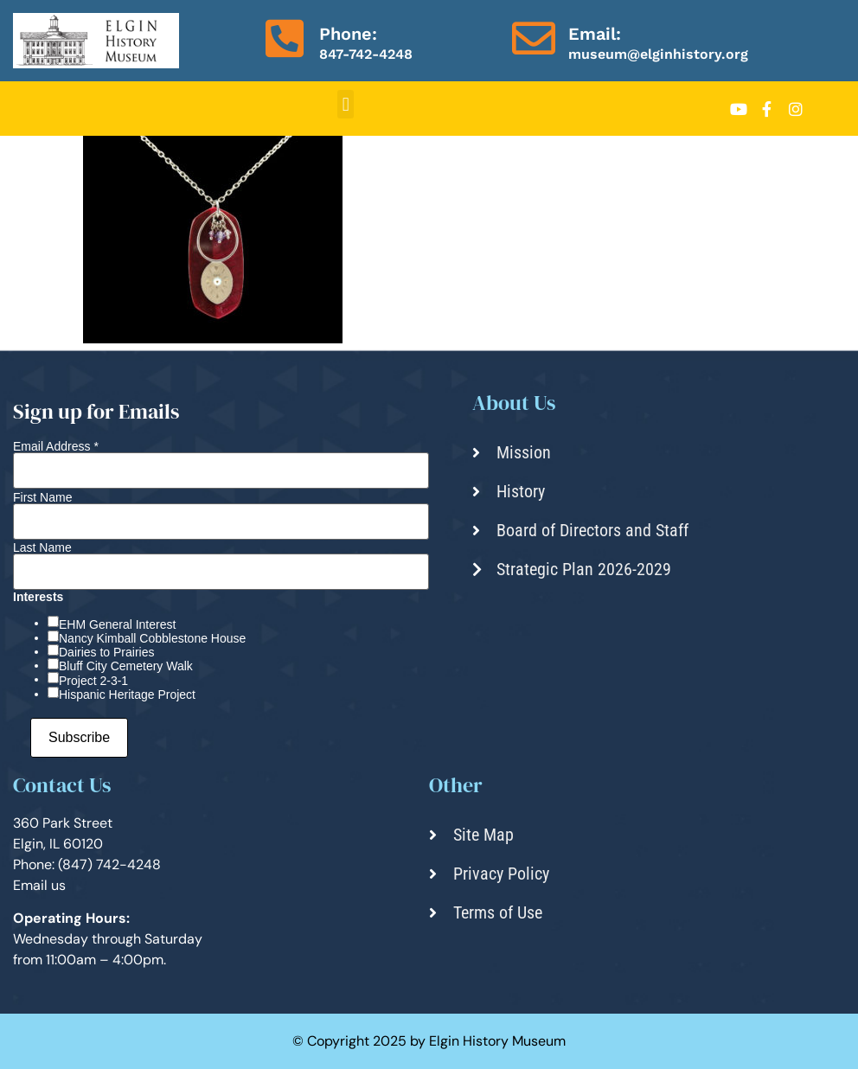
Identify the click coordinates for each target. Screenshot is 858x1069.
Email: (594, 33)
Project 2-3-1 (93, 681)
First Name (42, 497)
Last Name (42, 547)
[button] (345, 104)
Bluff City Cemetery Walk (126, 666)
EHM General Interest (117, 624)
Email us (39, 885)
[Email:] (533, 38)
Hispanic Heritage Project (127, 694)
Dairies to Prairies (106, 652)
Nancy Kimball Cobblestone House (152, 638)
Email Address (56, 446)
